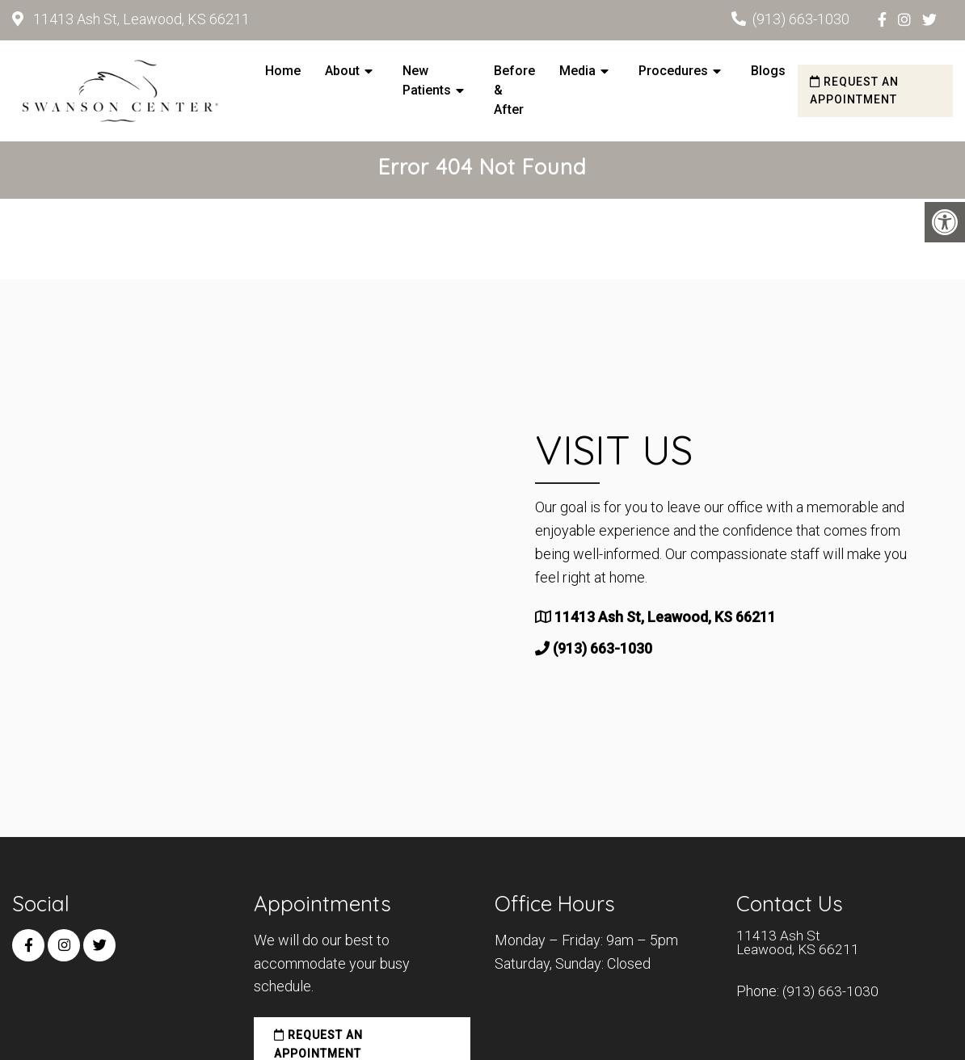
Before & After (514, 90)
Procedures (673, 70)
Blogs (768, 70)
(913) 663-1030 (800, 19)
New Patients (426, 80)
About (342, 70)
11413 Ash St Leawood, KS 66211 (799, 947)
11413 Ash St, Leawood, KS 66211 (140, 19)
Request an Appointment (854, 90)
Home (283, 70)
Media (577, 70)
